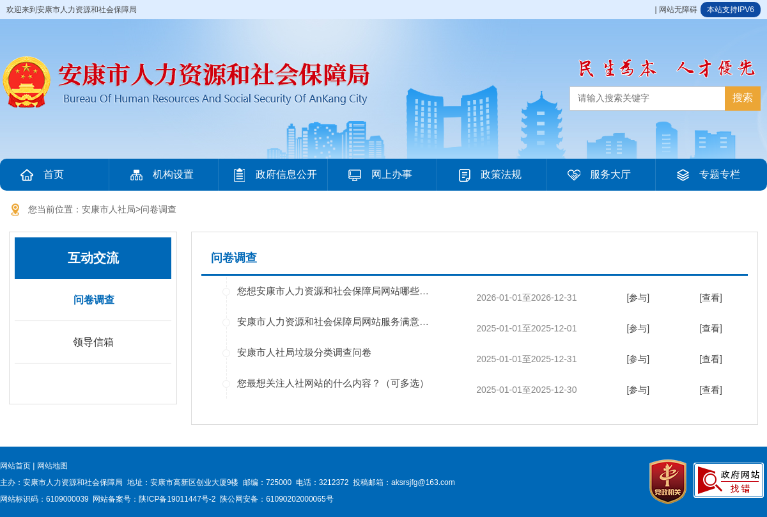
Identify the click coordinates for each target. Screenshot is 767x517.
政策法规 (488, 174)
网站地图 (52, 465)
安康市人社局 (109, 209)
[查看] (710, 297)
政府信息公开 (273, 174)
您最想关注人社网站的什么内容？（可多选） (333, 383)
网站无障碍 (678, 9)
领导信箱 (93, 342)
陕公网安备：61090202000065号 (276, 499)
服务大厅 (597, 174)
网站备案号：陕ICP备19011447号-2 (154, 499)
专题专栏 (707, 174)
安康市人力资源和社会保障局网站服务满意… (333, 321)
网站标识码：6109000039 (44, 499)
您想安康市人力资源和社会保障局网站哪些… (333, 290)
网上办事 (379, 174)
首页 (41, 174)
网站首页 (15, 465)
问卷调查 (158, 209)
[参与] (637, 297)
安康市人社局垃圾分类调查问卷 (304, 352)
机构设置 (160, 174)
